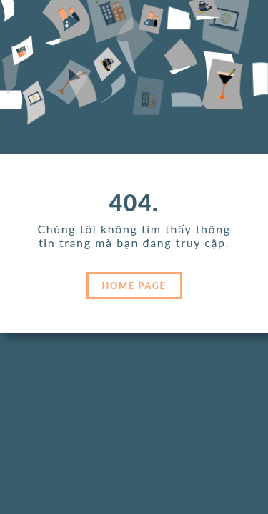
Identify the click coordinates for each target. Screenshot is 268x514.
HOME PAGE (134, 285)
